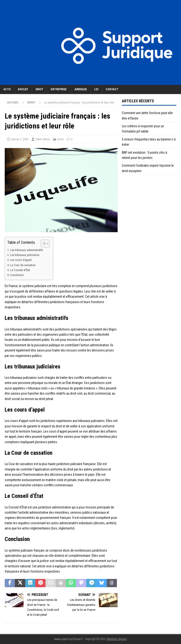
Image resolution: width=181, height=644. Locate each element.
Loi (96, 89)
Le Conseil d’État (20, 270)
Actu (7, 89)
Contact (112, 89)
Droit (39, 89)
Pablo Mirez (42, 139)
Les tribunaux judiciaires (24, 255)
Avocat (23, 89)
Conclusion (17, 275)
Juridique (80, 89)
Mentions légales (117, 639)
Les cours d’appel (21, 260)
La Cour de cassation (23, 265)
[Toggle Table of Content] (42, 243)
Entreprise (59, 89)
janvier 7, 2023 (20, 139)
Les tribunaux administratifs (26, 250)
